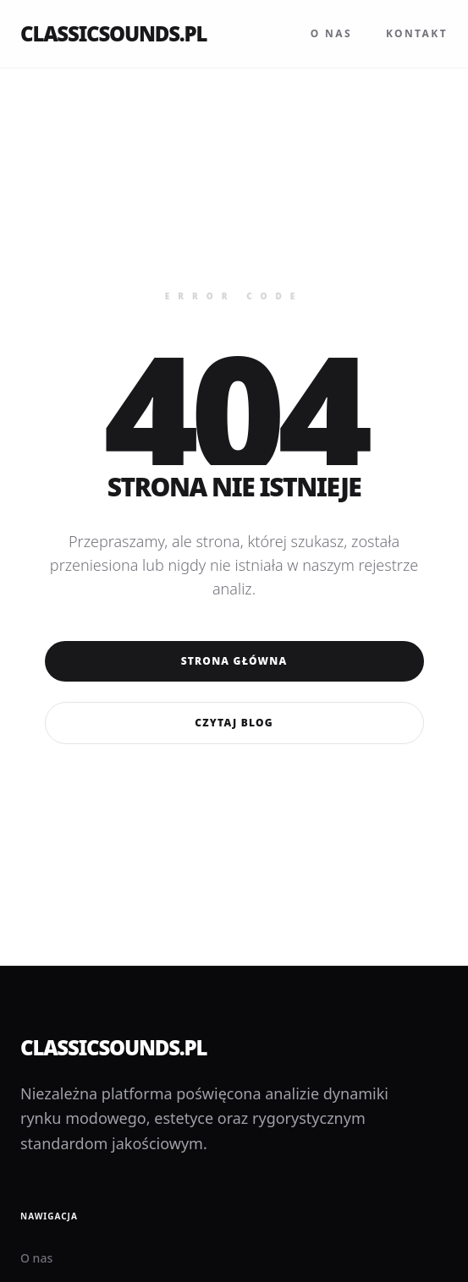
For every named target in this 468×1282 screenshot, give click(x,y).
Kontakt (417, 34)
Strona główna (234, 661)
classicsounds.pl (113, 33)
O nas (331, 34)
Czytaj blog (234, 722)
